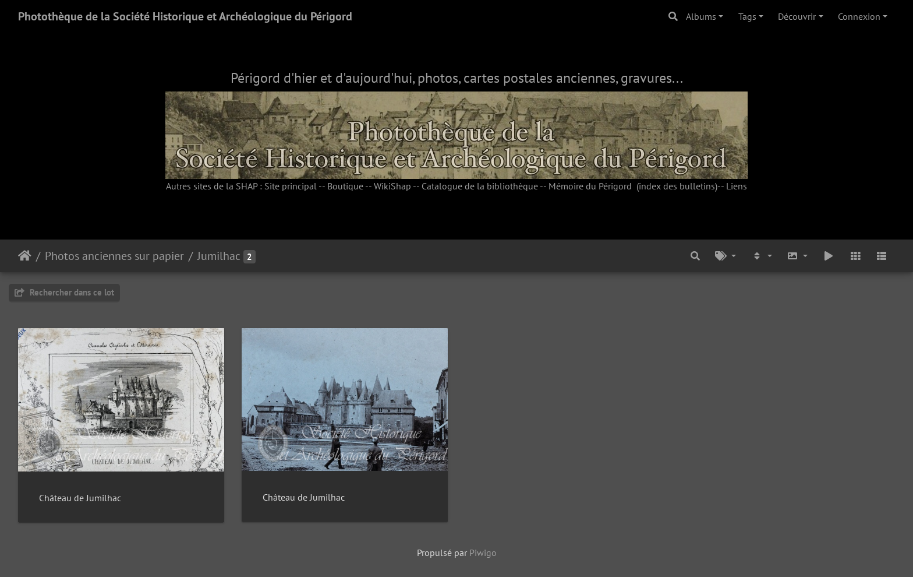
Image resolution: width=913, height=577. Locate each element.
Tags (747, 16)
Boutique (345, 186)
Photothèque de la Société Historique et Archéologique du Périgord (185, 16)
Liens (736, 186)
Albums (701, 16)
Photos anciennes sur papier (114, 255)
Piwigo (483, 552)
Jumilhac (218, 255)
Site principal (290, 186)
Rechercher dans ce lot (64, 292)
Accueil (24, 256)
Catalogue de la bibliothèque (480, 186)
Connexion (859, 16)
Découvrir (797, 16)
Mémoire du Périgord (590, 186)
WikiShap (392, 186)
